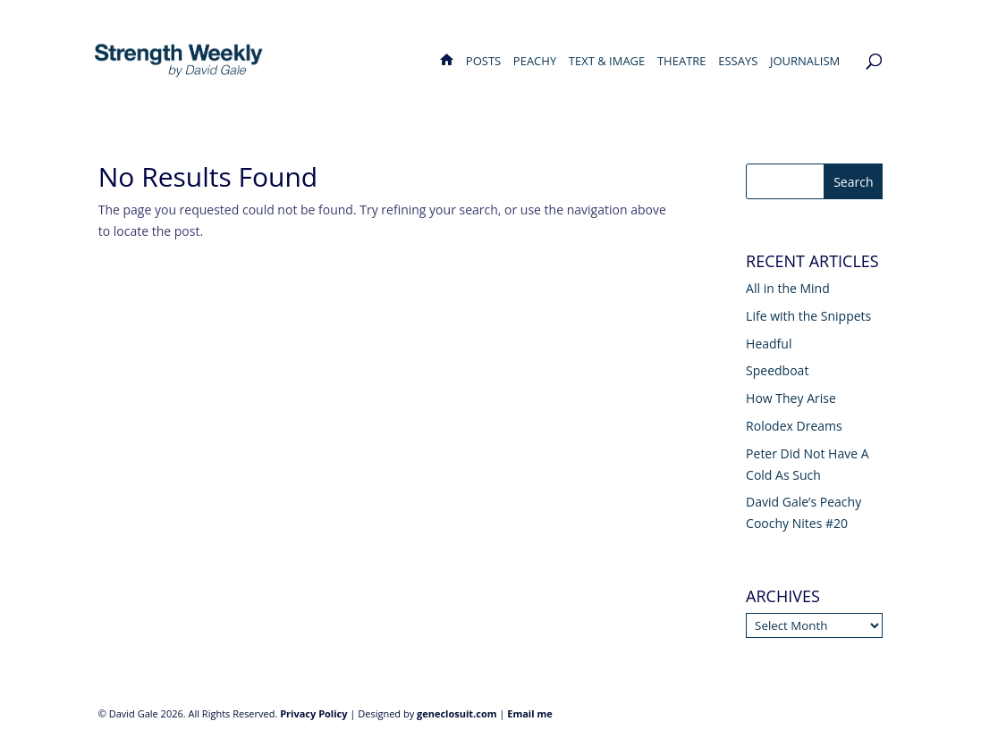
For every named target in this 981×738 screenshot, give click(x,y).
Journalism (805, 62)
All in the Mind (788, 288)
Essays (737, 62)
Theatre (681, 62)
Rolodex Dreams (794, 425)
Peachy (534, 62)
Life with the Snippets (808, 315)
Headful (768, 343)
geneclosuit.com (457, 713)
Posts (483, 62)
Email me (529, 713)
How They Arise (791, 398)
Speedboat (777, 370)
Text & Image (607, 62)
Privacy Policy (313, 713)
